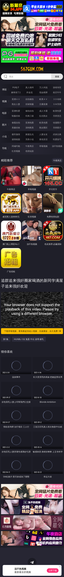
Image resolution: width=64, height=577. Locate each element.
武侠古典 (57, 134)
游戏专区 (57, 87)
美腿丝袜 (16, 127)
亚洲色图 (29, 122)
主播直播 (43, 104)
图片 (4, 124)
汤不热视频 (57, 146)
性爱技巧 (57, 139)
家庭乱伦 (29, 134)
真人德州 (29, 87)
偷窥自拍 (16, 122)
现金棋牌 (43, 92)
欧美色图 (43, 122)
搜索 (57, 76)
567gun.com (32, 69)
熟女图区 (43, 127)
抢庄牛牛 (57, 92)
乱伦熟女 (43, 115)
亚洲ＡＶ (16, 99)
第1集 (5, 339)
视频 (4, 101)
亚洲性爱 (16, 110)
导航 (4, 148)
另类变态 (57, 115)
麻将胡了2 (16, 92)
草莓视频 (43, 146)
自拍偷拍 (29, 99)
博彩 (4, 89)
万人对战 (43, 87)
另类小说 (29, 139)
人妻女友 (43, 134)
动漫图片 (57, 122)
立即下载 (53, 570)
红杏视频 (16, 151)
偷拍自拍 (29, 110)
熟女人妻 (16, 104)
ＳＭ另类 (57, 104)
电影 (4, 113)
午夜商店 (29, 146)
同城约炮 (16, 146)
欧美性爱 (57, 110)
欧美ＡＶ (43, 99)
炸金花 (29, 92)
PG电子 (15, 87)
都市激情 (16, 134)
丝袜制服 (29, 104)
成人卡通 (43, 110)
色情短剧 (29, 151)
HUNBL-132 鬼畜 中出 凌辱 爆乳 (29, 339)
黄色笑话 (43, 139)
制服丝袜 (16, 115)
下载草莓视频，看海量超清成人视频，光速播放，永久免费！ (32, 331)
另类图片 (57, 127)
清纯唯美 (29, 127)
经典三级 (29, 115)
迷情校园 (16, 139)
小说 (4, 136)
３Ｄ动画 (57, 99)
